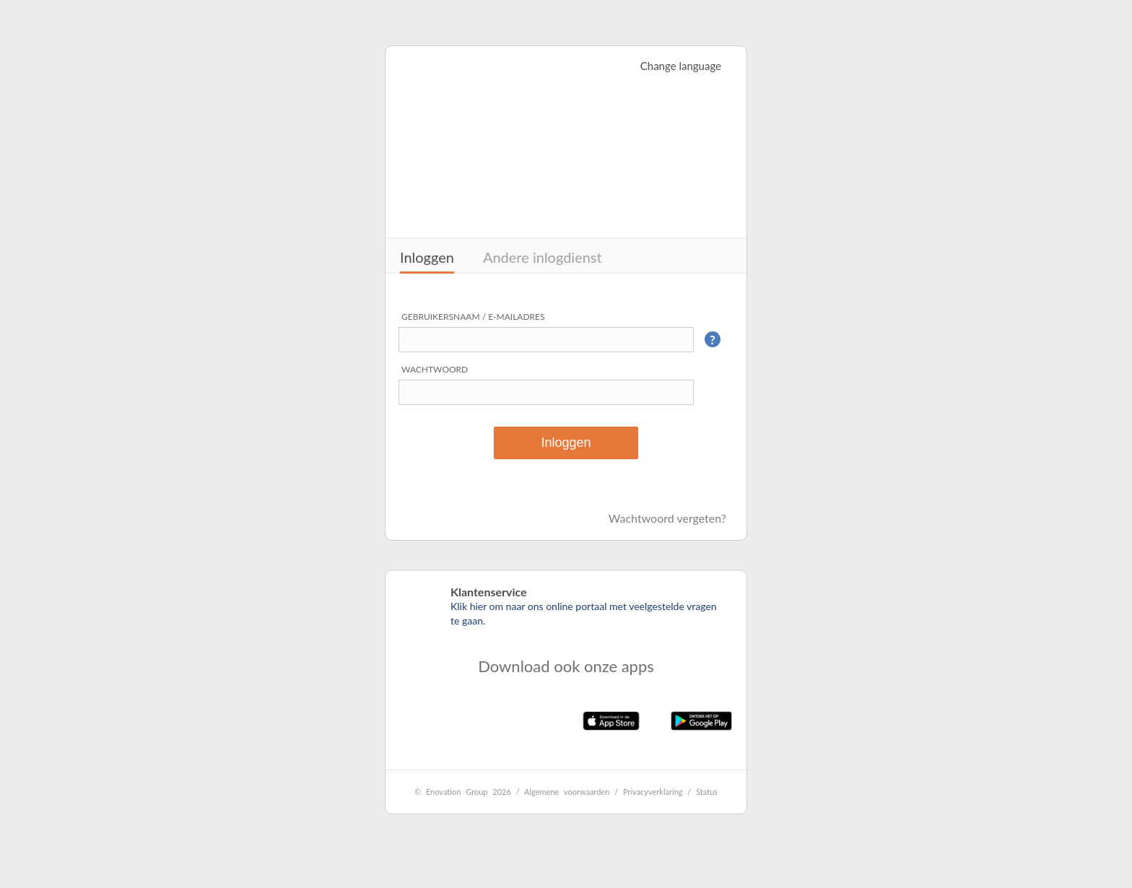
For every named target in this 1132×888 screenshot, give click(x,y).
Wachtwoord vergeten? (667, 518)
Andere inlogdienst (542, 257)
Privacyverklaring (653, 791)
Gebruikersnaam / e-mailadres (473, 316)
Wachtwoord (434, 369)
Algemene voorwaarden (566, 791)
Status (707, 791)
